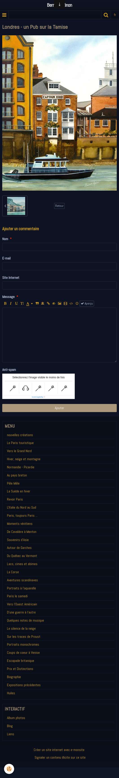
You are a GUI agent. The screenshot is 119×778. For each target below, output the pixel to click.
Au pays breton (17, 475)
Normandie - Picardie (20, 467)
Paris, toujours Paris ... (22, 515)
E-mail (6, 258)
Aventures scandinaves (22, 580)
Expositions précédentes (24, 685)
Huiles (11, 693)
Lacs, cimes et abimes (22, 564)
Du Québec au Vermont (22, 555)
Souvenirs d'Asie (18, 539)
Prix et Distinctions (20, 668)
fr (115, 14)
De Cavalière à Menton (21, 531)
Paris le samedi (17, 596)
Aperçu (87, 303)
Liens (10, 734)
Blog (10, 726)
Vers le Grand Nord (19, 451)
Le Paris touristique (20, 442)
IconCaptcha (37, 397)
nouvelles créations (20, 435)
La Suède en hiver (18, 491)
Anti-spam (9, 369)
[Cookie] (9, 769)
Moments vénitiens (20, 523)
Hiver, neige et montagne (23, 459)
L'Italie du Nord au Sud (21, 507)
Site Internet (10, 277)
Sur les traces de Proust (23, 636)
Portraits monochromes (23, 644)
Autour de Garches (19, 547)
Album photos (16, 717)
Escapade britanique (20, 660)
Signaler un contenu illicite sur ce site (60, 757)
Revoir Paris (15, 499)
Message (8, 296)
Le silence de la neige (21, 628)
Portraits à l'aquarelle (21, 588)
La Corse (13, 572)
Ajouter (59, 408)
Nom (5, 239)
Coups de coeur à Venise (23, 652)
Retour (59, 206)
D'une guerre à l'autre (21, 612)
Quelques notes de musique (25, 620)
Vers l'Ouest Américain (22, 604)
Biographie (14, 676)
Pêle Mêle (13, 483)
